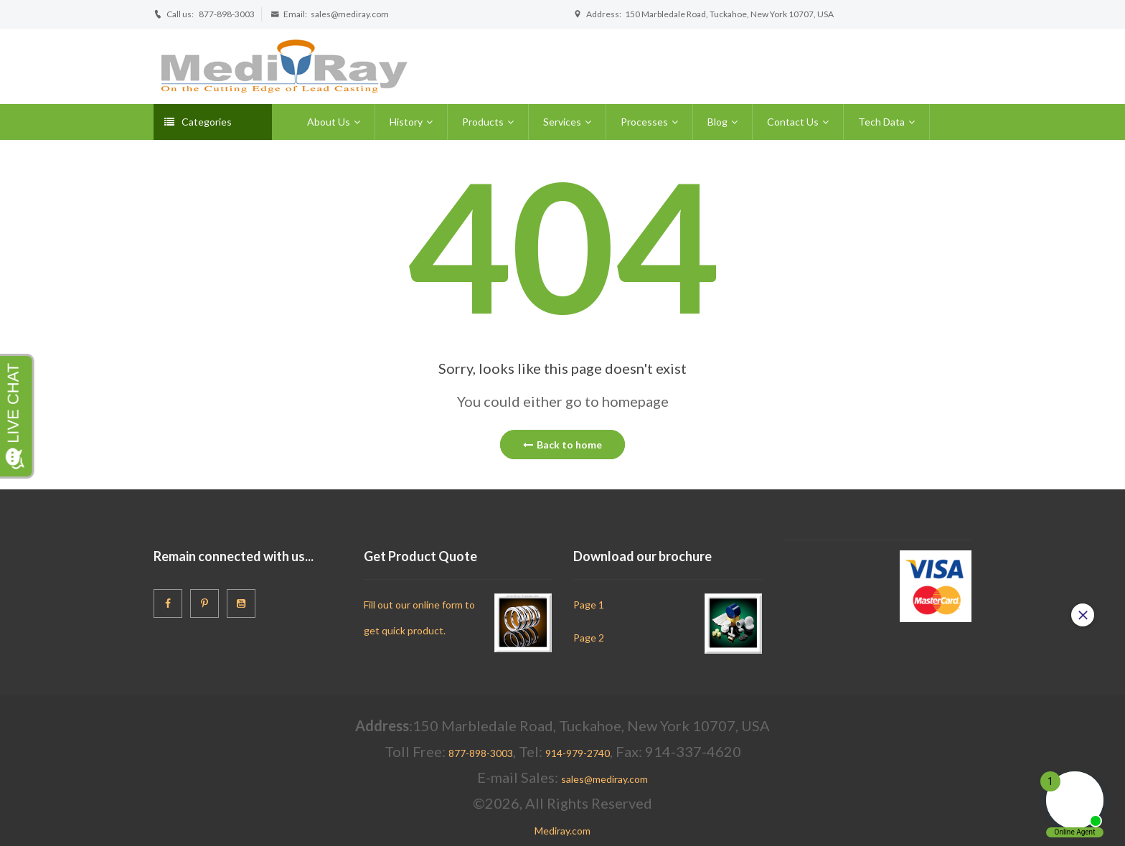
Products (483, 122)
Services (562, 122)
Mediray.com (562, 830)
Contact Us (793, 122)
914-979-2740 (577, 753)
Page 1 (588, 604)
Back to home (562, 444)
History (406, 122)
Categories (198, 122)
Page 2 (588, 637)
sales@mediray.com (350, 14)
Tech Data (881, 122)
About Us (328, 122)
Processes (644, 122)
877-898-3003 (227, 14)
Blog (717, 122)
